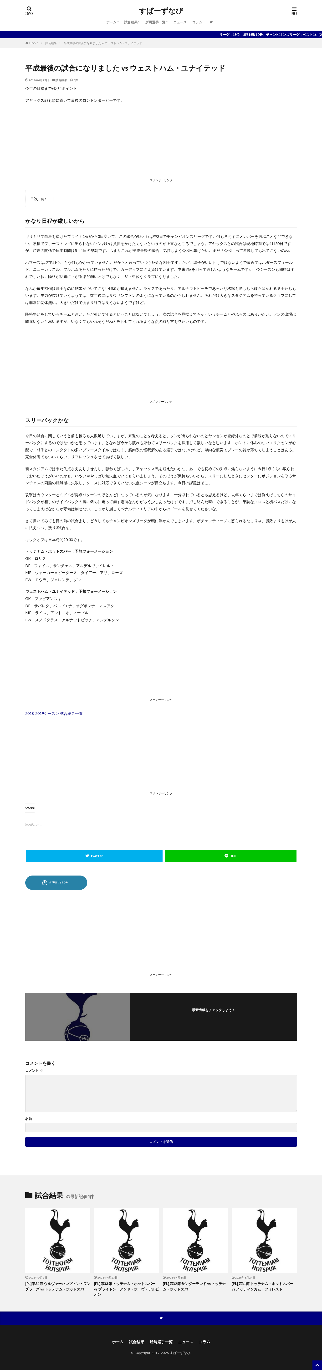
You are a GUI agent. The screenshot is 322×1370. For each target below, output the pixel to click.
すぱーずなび (161, 10)
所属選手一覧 (155, 22)
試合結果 (131, 22)
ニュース (180, 22)
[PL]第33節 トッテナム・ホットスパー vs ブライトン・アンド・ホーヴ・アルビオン (126, 1288)
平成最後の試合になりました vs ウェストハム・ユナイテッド (103, 43)
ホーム (111, 22)
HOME (33, 43)
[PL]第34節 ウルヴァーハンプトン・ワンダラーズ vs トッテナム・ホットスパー (57, 1286)
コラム (197, 22)
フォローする (214, 1016)
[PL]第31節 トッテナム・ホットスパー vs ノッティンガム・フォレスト (262, 1286)
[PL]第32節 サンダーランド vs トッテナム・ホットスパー (194, 1286)
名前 (28, 1118)
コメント (34, 1070)
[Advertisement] (161, 141)
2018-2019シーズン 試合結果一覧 (54, 713)
